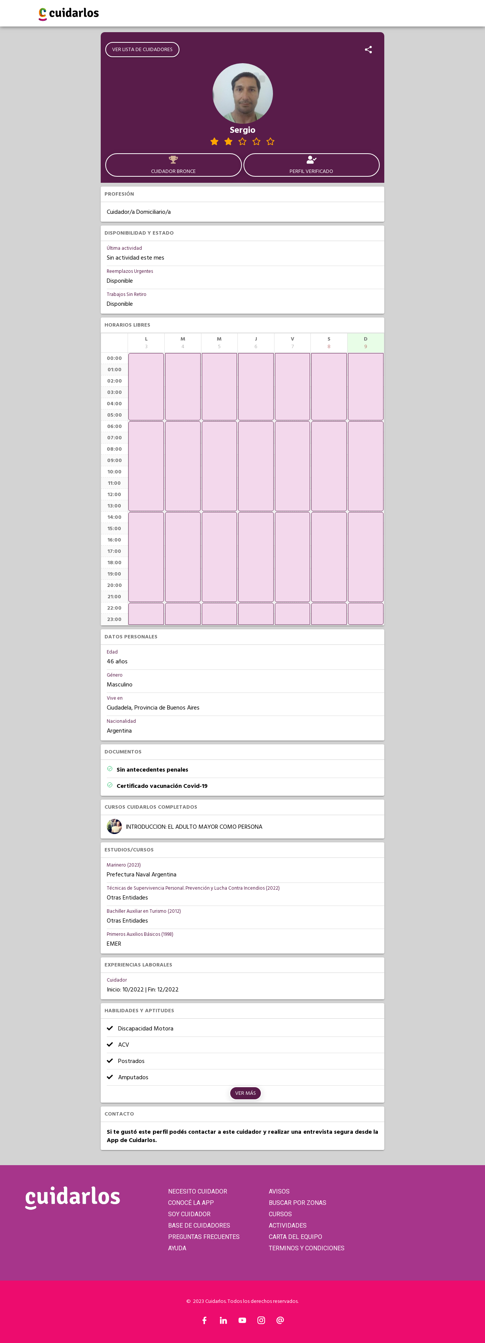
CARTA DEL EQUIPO (295, 1236)
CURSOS (280, 1214)
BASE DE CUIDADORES (199, 1225)
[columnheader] (146, 342)
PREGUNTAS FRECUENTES (204, 1236)
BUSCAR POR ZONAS (297, 1202)
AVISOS (279, 1191)
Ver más (245, 1093)
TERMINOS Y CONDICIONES (307, 1248)
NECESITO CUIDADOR (197, 1191)
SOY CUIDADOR (189, 1214)
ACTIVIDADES (288, 1225)
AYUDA (177, 1248)
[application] (146, 386)
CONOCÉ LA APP (191, 1202)
